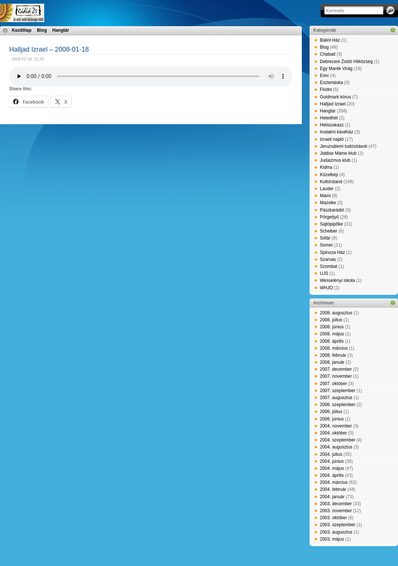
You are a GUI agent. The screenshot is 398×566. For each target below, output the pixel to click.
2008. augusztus (336, 312)
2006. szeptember (337, 404)
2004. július (331, 454)
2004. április (332, 475)
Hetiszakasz (332, 124)
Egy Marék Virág (336, 68)
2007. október (333, 383)
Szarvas (328, 259)
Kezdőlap (21, 30)
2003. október (333, 517)
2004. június (332, 461)
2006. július (331, 411)
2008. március (334, 348)
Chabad (327, 54)
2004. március (334, 482)
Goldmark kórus (335, 96)
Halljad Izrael (332, 103)
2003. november (336, 510)
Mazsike (328, 202)
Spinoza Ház (332, 252)
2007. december (336, 369)
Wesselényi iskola (337, 280)
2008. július (331, 319)
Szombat (328, 266)
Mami (325, 195)
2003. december (336, 503)
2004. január (332, 496)
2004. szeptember (337, 440)
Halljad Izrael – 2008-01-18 (49, 49)
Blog (42, 30)
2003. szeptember (337, 524)
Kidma (326, 167)
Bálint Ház (330, 40)
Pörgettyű (329, 217)
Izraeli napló (332, 139)
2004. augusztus (336, 447)
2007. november (336, 376)
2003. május (332, 539)
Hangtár (60, 30)
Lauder (327, 188)
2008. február (333, 355)
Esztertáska (331, 82)
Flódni (326, 89)
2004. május (332, 468)
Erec (324, 75)
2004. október (333, 433)
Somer (326, 245)
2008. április (332, 341)
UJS (324, 273)
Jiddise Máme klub (338, 153)
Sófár (325, 238)
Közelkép (329, 174)
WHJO (326, 287)
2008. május (332, 333)
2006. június (332, 419)
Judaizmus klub (335, 160)
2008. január (332, 362)
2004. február (333, 489)
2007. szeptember (337, 390)
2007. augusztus (336, 397)
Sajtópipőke (331, 224)
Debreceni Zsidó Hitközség (346, 61)
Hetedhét (329, 117)
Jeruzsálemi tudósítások (343, 146)
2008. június (332, 326)
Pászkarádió (332, 210)
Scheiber (328, 231)
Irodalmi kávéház (336, 131)
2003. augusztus (336, 532)
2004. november (336, 426)
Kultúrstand (331, 181)
